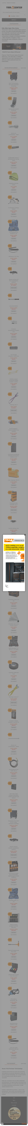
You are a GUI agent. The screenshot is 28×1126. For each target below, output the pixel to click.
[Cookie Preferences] (2, 1124)
